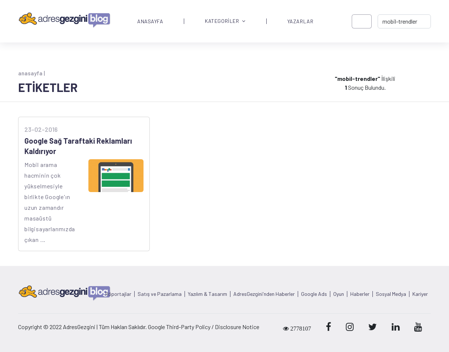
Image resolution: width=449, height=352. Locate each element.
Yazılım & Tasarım (207, 294)
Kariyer (420, 294)
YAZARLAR (300, 21)
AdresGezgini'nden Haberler (264, 294)
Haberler (359, 294)
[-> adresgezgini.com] (404, 21)
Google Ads (314, 294)
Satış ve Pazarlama (160, 294)
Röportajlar (118, 294)
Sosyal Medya (391, 294)
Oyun (338, 294)
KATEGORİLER (225, 21)
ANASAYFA (150, 21)
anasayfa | (31, 73)
